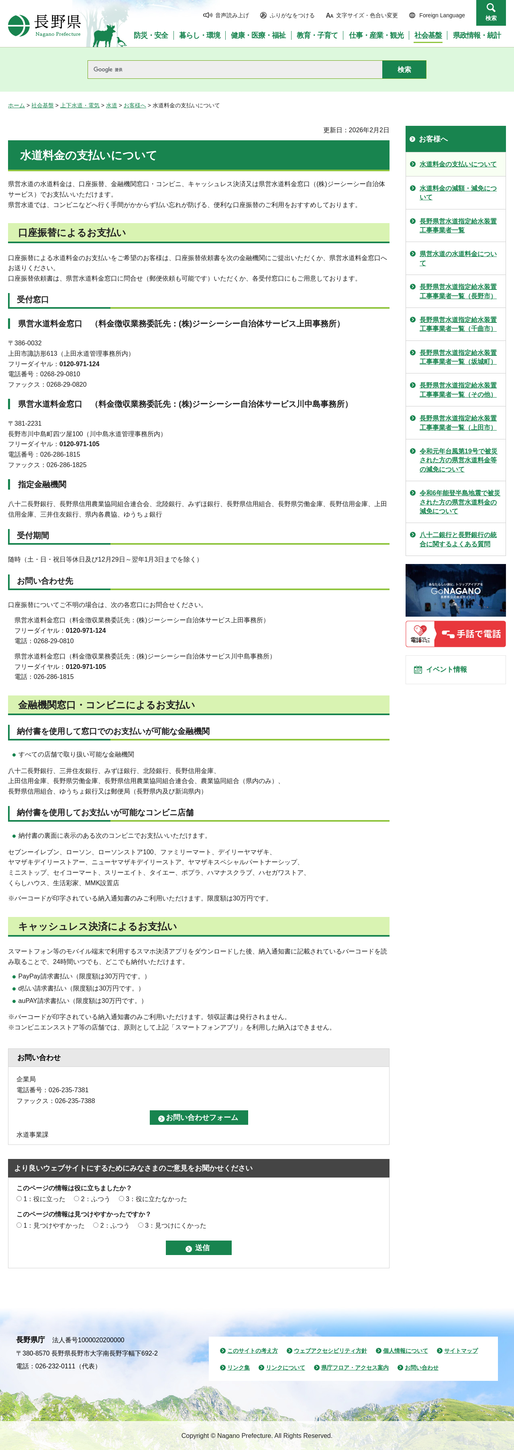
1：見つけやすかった (54, 1225)
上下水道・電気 (80, 105)
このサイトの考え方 (252, 1350)
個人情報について (405, 1350)
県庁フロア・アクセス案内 (355, 1367)
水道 (111, 105)
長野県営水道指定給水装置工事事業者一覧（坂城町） (458, 357)
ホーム (16, 105)
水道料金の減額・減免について (458, 193)
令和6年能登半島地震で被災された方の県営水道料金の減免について (460, 502)
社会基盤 (42, 105)
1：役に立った (44, 1199)
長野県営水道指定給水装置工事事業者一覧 (458, 226)
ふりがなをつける (292, 15)
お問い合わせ (422, 1367)
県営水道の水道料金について (458, 258)
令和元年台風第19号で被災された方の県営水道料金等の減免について (459, 460)
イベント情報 (450, 672)
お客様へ (135, 105)
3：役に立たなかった (156, 1199)
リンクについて (285, 1367)
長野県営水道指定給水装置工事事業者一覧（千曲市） (458, 324)
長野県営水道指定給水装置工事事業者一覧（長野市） (458, 291)
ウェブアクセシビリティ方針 (330, 1350)
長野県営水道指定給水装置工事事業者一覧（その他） (458, 390)
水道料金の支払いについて (458, 164)
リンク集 (238, 1367)
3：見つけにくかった (175, 1225)
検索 (491, 18)
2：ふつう (95, 1199)
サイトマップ (461, 1350)
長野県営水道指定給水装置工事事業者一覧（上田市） (458, 423)
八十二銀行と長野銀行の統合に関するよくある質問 (458, 539)
